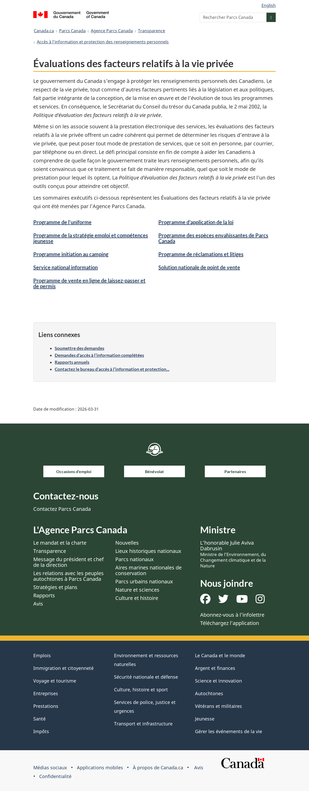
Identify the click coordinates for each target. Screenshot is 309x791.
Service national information (65, 267)
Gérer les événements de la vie (228, 731)
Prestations (45, 706)
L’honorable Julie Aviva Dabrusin (233, 554)
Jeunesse (204, 719)
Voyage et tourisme (54, 681)
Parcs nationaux (134, 559)
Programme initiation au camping (70, 254)
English (269, 5)
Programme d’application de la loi (195, 222)
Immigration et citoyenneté (63, 668)
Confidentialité (55, 776)
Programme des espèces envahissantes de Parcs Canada (213, 238)
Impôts (41, 731)
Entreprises (45, 693)
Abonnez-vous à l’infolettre (232, 614)
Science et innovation (218, 681)
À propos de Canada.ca (158, 767)
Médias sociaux (50, 767)
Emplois (42, 655)
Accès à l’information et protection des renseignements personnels (103, 42)
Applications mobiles (100, 767)
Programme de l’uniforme (62, 222)
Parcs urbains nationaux (144, 581)
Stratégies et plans (55, 587)
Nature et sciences (137, 589)
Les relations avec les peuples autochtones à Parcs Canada (68, 576)
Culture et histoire (136, 597)
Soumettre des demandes (79, 348)
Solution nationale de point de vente (199, 267)
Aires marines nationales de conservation (148, 570)
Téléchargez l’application (229, 623)
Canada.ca (44, 31)
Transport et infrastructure (143, 723)
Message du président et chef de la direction (68, 562)
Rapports (44, 595)
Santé (39, 719)
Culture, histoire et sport (141, 689)
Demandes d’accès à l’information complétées (99, 355)
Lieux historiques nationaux (148, 550)
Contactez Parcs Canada (62, 508)
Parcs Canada (72, 31)
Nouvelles (127, 542)
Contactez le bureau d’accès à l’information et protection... (112, 369)
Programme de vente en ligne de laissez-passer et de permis (89, 283)
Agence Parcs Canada (112, 31)
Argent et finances (215, 668)
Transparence (151, 31)
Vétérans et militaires (218, 706)
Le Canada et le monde (220, 655)
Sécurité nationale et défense (146, 677)
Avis (38, 603)
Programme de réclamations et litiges (200, 254)
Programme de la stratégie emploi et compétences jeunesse (90, 238)
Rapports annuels (72, 362)
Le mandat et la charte (59, 542)
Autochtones (209, 693)
